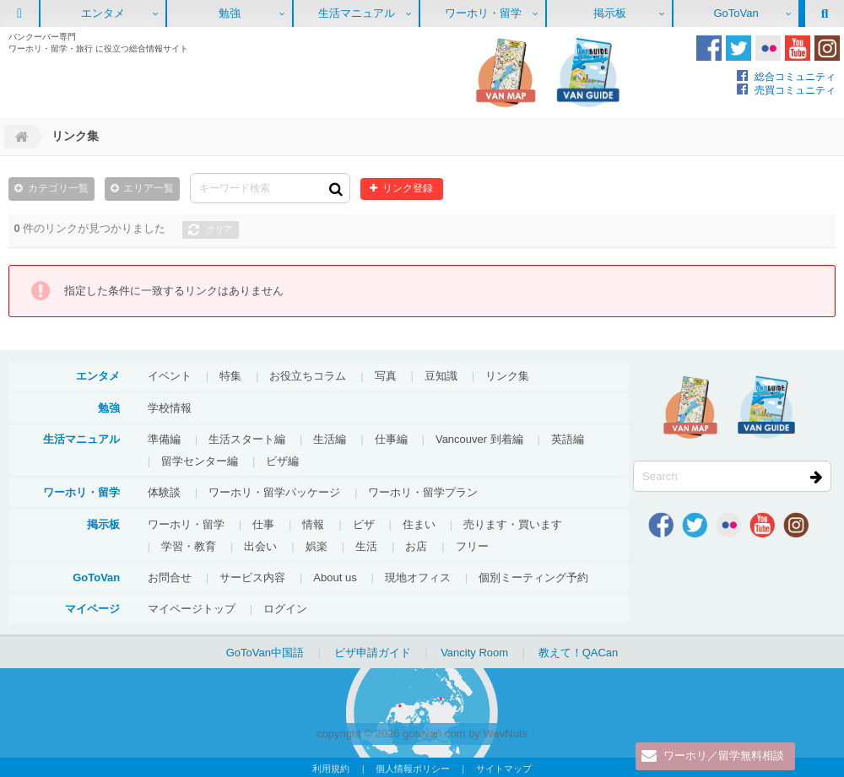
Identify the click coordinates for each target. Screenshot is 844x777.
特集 (230, 375)
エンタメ (103, 13)
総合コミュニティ (795, 76)
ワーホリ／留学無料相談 (723, 756)
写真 (386, 375)
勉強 (230, 13)
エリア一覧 (148, 187)
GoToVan (735, 13)
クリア (219, 228)
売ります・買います (512, 523)
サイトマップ (504, 768)
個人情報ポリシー (413, 768)
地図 (505, 72)
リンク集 (507, 375)
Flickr (768, 48)
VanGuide (588, 72)
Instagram (827, 48)
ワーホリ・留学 (483, 13)
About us (334, 576)
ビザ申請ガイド (372, 651)
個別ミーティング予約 (533, 576)
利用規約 (330, 768)
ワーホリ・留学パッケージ (274, 491)
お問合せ (170, 576)
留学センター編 (199, 460)
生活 (366, 545)
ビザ (364, 523)
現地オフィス (418, 576)
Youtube (797, 48)
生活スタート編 (246, 438)
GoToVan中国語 (265, 651)
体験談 (164, 491)
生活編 (329, 438)
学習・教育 (188, 545)
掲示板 (609, 13)
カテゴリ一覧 (58, 187)
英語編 (567, 438)
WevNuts (505, 732)
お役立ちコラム (307, 375)
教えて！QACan (578, 651)
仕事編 (391, 438)
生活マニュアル (356, 13)
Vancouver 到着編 (479, 438)
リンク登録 (406, 187)
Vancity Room (474, 651)
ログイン (285, 608)
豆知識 (441, 375)
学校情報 (170, 407)
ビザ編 (282, 460)
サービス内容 (252, 576)
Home (19, 136)
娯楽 (316, 545)
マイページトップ (191, 608)
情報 (313, 523)
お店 (416, 545)
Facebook (709, 48)
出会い (260, 545)
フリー (472, 545)
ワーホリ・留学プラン (423, 491)
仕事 (263, 523)
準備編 (164, 438)
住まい (419, 523)
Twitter (738, 48)
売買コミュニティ (795, 89)
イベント (170, 375)
